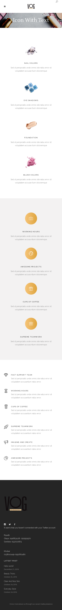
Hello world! (9, 566)
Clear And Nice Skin (12, 581)
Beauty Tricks (9, 574)
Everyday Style (10, 589)
